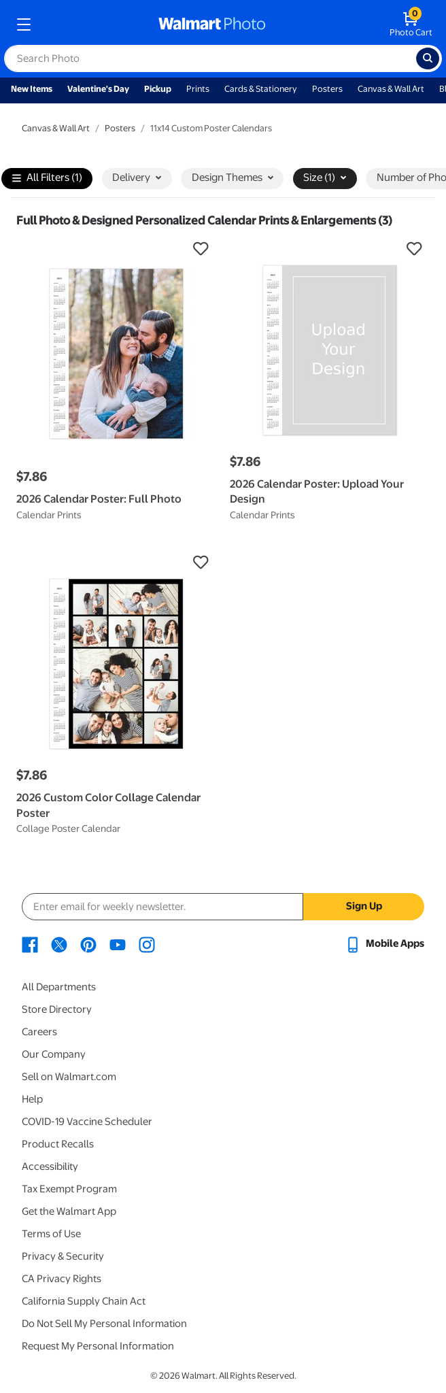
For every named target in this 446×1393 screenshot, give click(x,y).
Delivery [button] (136, 177)
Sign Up (364, 906)
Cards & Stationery (260, 89)
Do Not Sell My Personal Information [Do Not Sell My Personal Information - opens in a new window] (104, 1324)
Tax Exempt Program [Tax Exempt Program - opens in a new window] (69, 1189)
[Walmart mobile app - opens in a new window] (384, 943)
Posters (327, 89)
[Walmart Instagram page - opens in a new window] (147, 943)
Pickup (157, 89)
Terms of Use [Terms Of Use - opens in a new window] (51, 1234)
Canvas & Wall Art (391, 89)
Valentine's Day (98, 89)
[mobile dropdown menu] (24, 24)
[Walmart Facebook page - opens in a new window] (30, 943)
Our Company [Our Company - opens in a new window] (54, 1054)
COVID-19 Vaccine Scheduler (87, 1121)
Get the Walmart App (69, 1211)
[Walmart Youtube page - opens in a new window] (117, 943)
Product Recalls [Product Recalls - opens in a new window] (58, 1144)
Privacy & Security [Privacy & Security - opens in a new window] (63, 1256)
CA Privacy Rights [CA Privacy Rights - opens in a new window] (61, 1279)
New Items (31, 89)
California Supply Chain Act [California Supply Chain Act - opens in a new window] (83, 1301)
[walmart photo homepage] (212, 24)
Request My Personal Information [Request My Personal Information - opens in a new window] (98, 1346)
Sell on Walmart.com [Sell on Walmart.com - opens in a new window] (69, 1077)
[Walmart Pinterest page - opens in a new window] (88, 943)
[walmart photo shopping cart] (411, 24)
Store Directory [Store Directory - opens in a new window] (57, 1009)
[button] (116, 249)
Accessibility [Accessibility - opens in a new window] (50, 1166)
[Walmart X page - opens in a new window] (59, 943)
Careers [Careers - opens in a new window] (39, 1032)
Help (32, 1099)
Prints (197, 89)
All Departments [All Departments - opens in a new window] (59, 987)
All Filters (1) (47, 178)
